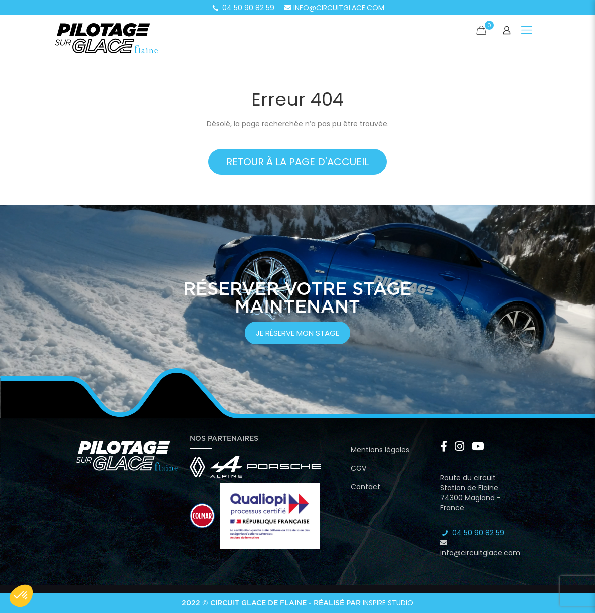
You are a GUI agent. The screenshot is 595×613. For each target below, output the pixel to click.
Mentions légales (380, 450)
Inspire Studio (388, 603)
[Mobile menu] (526, 30)
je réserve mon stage (297, 333)
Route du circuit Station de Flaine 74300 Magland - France (470, 493)
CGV (358, 468)
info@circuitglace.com (334, 8)
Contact (365, 487)
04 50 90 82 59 (243, 8)
